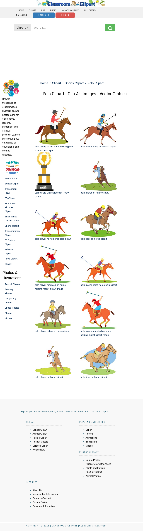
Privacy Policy (40, 502)
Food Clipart (11, 258)
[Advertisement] (71, 55)
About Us (37, 490)
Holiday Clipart (40, 441)
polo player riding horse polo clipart (53, 238)
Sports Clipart (12, 225)
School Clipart (12, 183)
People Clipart (40, 437)
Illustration (90, 10)
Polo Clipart (95, 83)
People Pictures (94, 472)
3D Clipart (10, 198)
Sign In (65, 15)
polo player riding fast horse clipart (98, 146)
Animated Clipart (70, 10)
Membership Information (45, 494)
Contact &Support (42, 498)
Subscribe (44, 15)
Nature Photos (93, 460)
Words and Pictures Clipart (10, 207)
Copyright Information (44, 506)
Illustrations (91, 441)
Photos (8, 313)
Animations (91, 437)
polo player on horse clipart (94, 192)
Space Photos (12, 307)
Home (21, 10)
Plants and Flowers (96, 468)
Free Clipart (11, 178)
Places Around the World (98, 464)
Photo (53, 10)
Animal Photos (12, 284)
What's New (39, 449)
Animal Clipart (40, 433)
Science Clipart (40, 445)
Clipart (32, 10)
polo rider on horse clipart (93, 238)
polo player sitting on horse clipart (52, 331)
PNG (43, 10)
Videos (8, 318)
